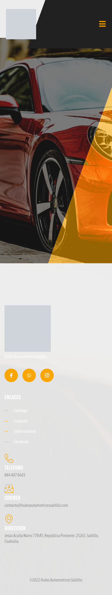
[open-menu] (102, 24)
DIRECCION (15, 528)
